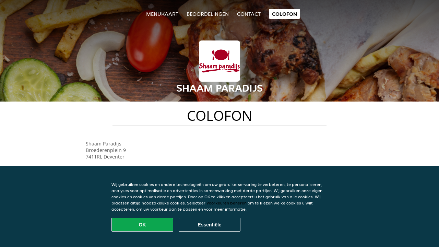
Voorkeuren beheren (226, 202)
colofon (284, 13)
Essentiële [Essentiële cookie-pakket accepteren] (209, 224)
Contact (249, 13)
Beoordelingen (208, 13)
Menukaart (162, 13)
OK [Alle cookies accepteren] (142, 224)
